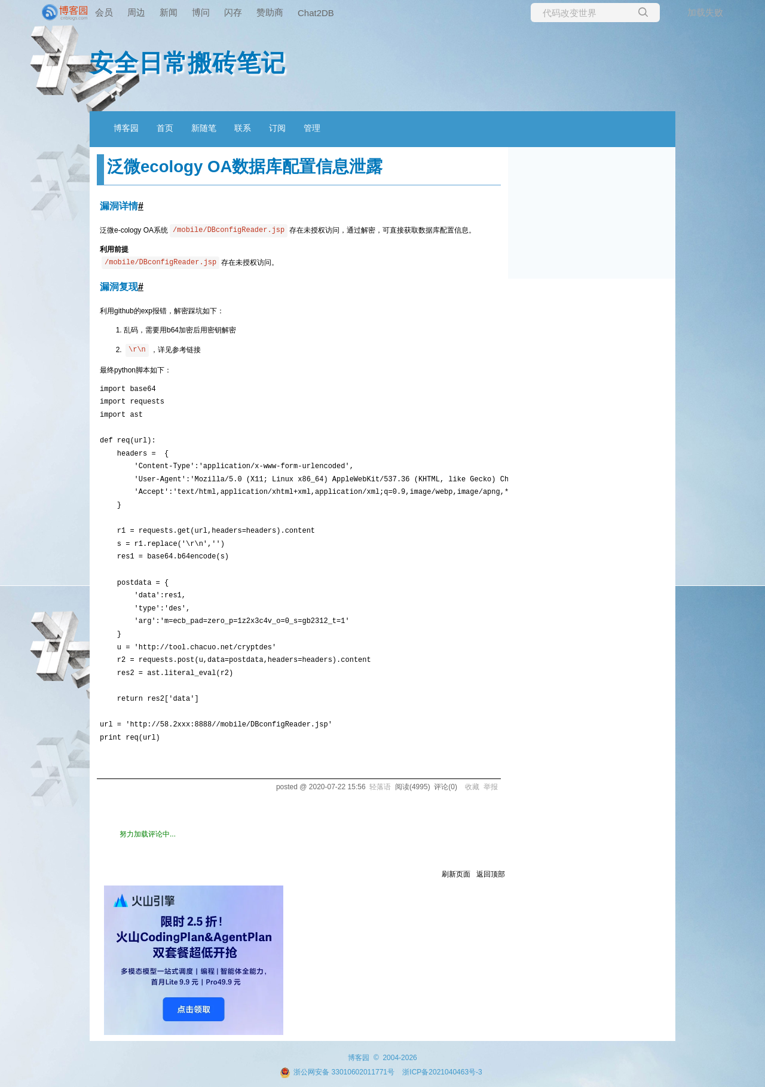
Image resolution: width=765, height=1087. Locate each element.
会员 (104, 12)
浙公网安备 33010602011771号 (337, 1072)
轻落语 (380, 787)
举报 (491, 787)
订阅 (277, 128)
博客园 (126, 128)
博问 (201, 12)
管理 (312, 128)
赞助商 (269, 12)
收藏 (472, 787)
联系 (242, 128)
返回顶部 (490, 874)
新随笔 (203, 128)
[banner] (48, 12)
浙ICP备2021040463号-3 (442, 1072)
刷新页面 (456, 874)
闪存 (233, 12)
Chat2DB (316, 13)
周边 (136, 12)
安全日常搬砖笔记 (188, 63)
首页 (165, 128)
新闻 (169, 12)
